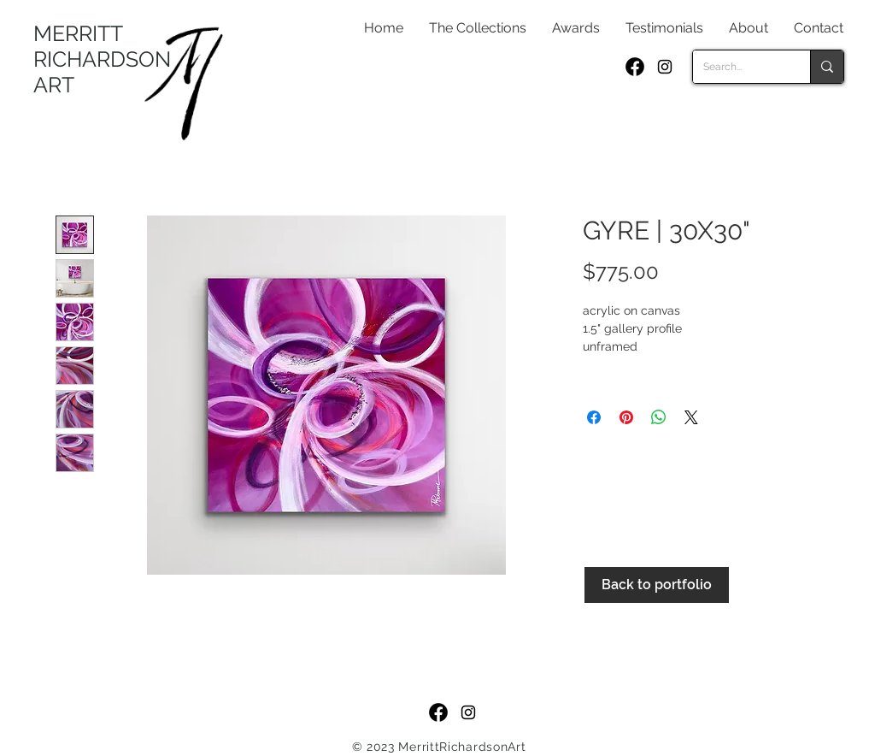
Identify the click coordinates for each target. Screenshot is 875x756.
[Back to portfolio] (656, 585)
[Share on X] (691, 417)
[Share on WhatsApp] (659, 417)
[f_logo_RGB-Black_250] (634, 66)
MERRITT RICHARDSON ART (102, 59)
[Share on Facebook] (594, 417)
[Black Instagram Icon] (664, 66)
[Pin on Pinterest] (626, 417)
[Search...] (738, 66)
